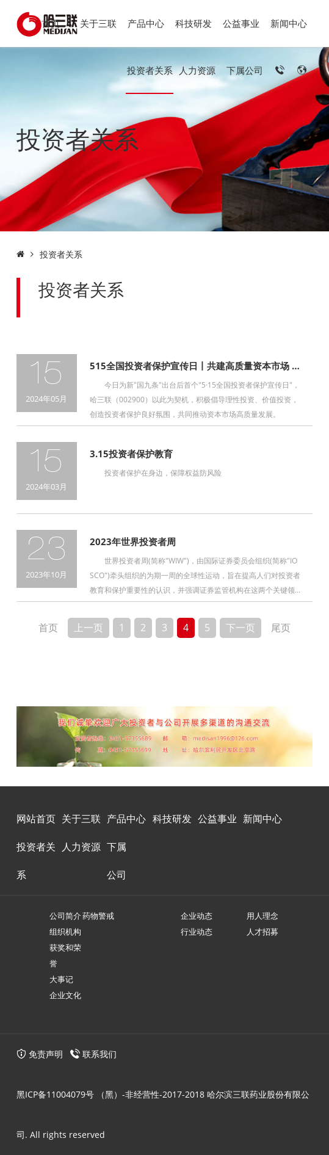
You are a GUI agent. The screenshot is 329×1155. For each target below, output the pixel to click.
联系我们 (99, 1054)
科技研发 (193, 23)
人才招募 (262, 931)
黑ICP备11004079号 (55, 1094)
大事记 (61, 979)
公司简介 (65, 915)
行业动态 (196, 931)
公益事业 (241, 23)
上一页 (88, 627)
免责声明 (39, 1054)
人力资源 (197, 70)
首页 (51, 23)
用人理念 (262, 915)
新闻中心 (288, 23)
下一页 (240, 627)
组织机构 (65, 931)
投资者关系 (150, 70)
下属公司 (244, 70)
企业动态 (196, 915)
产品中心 (146, 23)
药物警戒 (98, 915)
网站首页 (36, 818)
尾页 (281, 627)
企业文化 (65, 995)
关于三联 (98, 23)
